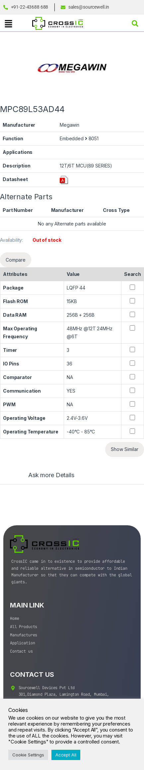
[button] (8, 24)
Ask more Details (51, 475)
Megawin (69, 125)
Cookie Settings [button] (28, 754)
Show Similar (124, 449)
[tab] (44, 478)
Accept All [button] (65, 754)
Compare (16, 260)
